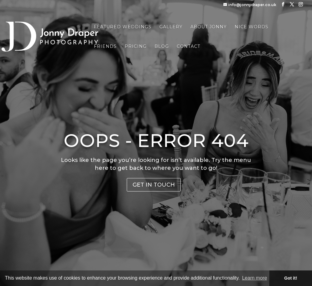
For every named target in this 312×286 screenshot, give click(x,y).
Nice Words (251, 27)
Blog (161, 46)
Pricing (136, 46)
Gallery (171, 27)
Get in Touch (154, 184)
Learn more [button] (254, 278)
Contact (188, 46)
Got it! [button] (290, 278)
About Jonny (208, 27)
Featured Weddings (122, 27)
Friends (105, 46)
